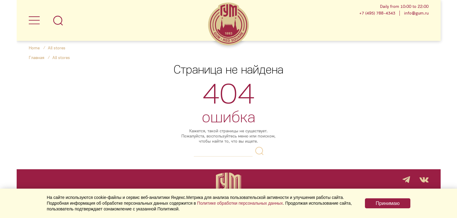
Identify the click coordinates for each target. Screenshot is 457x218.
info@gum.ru (416, 13)
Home (34, 48)
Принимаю (387, 203)
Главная (36, 57)
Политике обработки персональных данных (240, 203)
